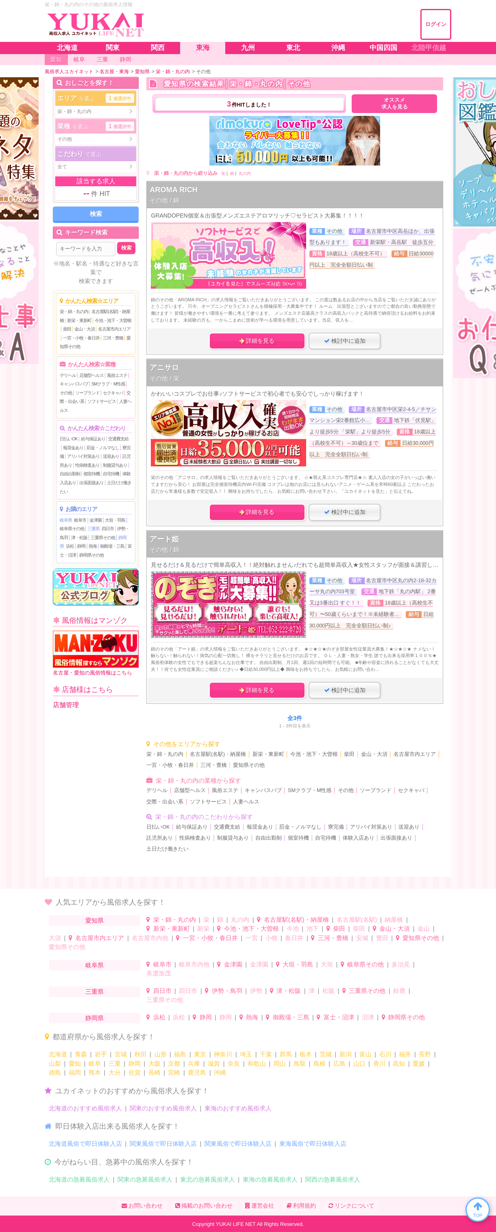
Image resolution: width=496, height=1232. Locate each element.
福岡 (75, 1072)
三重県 (93, 528)
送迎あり (111, 456)
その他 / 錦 (164, 200)
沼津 (368, 1017)
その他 (66, 392)
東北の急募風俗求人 (207, 1179)
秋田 (141, 1054)
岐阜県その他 (72, 528)
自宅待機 (111, 473)
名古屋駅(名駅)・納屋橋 (218, 754)
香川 (379, 1063)
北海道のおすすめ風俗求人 (85, 1108)
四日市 (108, 528)
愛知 (75, 1063)
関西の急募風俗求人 (332, 1179)
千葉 (266, 1054)
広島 (339, 1063)
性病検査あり (87, 465)
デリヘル (68, 375)
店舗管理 (66, 704)
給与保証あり (93, 438)
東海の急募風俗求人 (270, 1179)
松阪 (328, 990)
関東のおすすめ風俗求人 (163, 1108)
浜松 (70, 546)
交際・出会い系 (164, 802)
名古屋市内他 (150, 937)
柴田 (67, 329)
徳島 (55, 1072)
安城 (362, 937)
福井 (405, 1054)
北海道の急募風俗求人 (79, 1179)
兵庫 (194, 1063)
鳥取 (300, 1063)
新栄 (203, 928)
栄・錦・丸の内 (74, 311)
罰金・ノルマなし (103, 447)
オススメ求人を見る (394, 103)
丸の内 (245, 173)
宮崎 (174, 1072)
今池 (293, 928)
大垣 (327, 964)
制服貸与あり (115, 465)
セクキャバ (113, 392)
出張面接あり (91, 482)
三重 (115, 1063)
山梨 (55, 1063)
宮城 (121, 1054)
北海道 (58, 1054)
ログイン (435, 24)
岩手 (101, 1054)
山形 (160, 1054)
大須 (55, 937)
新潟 (345, 1054)
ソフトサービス (101, 401)
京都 (174, 1063)
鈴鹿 (399, 990)
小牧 (271, 937)
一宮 (252, 937)
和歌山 (257, 1063)
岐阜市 (80, 520)
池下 (313, 928)
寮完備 (336, 827)
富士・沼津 (339, 1017)
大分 (115, 1072)
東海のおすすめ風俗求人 (238, 1108)
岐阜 (95, 1063)
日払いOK (69, 438)
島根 (319, 1063)
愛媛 (419, 1063)
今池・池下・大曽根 (113, 320)
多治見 (401, 964)
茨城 (326, 1054)
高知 (399, 1063)
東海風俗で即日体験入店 (312, 1143)
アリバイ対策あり (83, 456)
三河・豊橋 (113, 337)
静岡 (81, 546)
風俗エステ (117, 375)
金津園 (95, 520)
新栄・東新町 (79, 320)
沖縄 (220, 1072)
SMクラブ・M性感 (108, 383)
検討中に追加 (344, 340)
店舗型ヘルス (91, 375)
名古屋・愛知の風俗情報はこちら (96, 653)
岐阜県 (66, 520)
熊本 (95, 1072)
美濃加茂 (158, 973)
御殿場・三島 (112, 546)
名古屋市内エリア (114, 329)
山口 (359, 1063)
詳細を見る (256, 340)
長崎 (154, 1072)
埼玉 (246, 1054)
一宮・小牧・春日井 (81, 337)
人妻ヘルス (246, 802)
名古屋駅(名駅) (357, 919)
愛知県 (94, 920)
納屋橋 (394, 919)
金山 (424, 928)
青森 (81, 1054)
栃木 (306, 1054)
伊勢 (256, 990)
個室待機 (91, 473)
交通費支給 (118, 438)
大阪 (154, 1063)
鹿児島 (197, 1072)
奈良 (234, 1063)
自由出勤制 (70, 473)
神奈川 (223, 1054)
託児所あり (159, 838)
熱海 (93, 546)
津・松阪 (79, 537)
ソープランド (87, 392)
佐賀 (134, 1072)
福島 (180, 1054)
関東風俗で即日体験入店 (163, 1143)
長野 (425, 1054)
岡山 (280, 1063)
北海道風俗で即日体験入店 (85, 1143)
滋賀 (214, 1063)
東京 (200, 1054)
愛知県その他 (249, 765)
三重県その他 (103, 537)
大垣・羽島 (115, 520)
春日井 (294, 937)
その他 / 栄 (164, 378)
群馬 (286, 1054)
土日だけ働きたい (167, 849)
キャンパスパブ (74, 383)
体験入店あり (358, 838)
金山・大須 (84, 329)
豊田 (382, 937)
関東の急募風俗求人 (144, 1179)
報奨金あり (73, 447)
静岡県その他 (91, 555)
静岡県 (94, 1017)
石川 (385, 1054)
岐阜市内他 (194, 964)
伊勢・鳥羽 (227, 991)
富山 (365, 1054)
